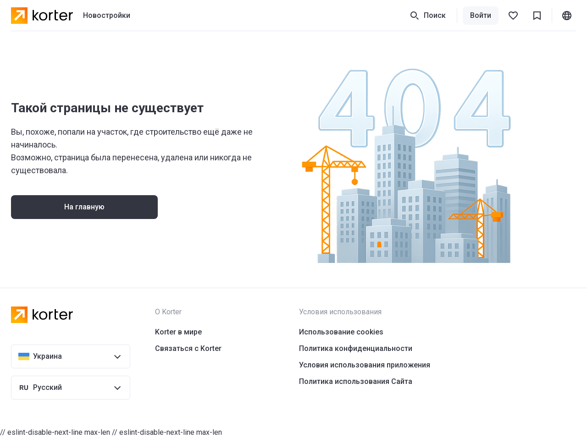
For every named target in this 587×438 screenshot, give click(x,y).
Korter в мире (178, 332)
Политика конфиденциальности (355, 348)
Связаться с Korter (188, 348)
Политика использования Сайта (355, 381)
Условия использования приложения (364, 365)
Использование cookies (341, 332)
